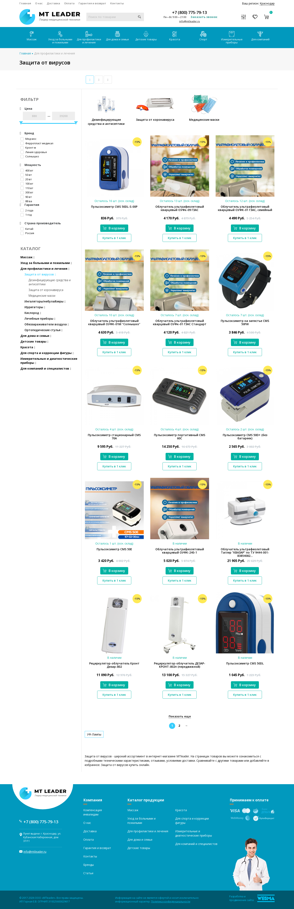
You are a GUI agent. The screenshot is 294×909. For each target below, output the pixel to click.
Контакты (117, 3)
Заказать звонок (203, 17)
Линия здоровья (33, 152)
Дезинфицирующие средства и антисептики (50, 282)
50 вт (26, 175)
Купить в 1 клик (114, 238)
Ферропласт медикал (36, 143)
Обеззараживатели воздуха (46, 324)
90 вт (26, 197)
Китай (26, 229)
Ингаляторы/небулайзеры (45, 301)
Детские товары (146, 36)
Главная (25, 3)
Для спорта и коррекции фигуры (47, 353)
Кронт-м (28, 147)
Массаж (32, 36)
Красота (174, 36)
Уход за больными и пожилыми (60, 37)
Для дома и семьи (117, 36)
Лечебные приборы (39, 318)
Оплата (69, 3)
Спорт (203, 36)
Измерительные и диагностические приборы (48, 361)
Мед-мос (28, 139)
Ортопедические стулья (43, 330)
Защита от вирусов (40, 274)
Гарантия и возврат (92, 3)
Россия (27, 233)
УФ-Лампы (94, 734)
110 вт (26, 188)
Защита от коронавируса (46, 290)
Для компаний (260, 36)
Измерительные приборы (232, 37)
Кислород (32, 313)
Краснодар (267, 3)
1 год (26, 215)
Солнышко (29, 156)
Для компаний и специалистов (45, 368)
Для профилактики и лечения (89, 37)
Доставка (53, 3)
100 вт (26, 183)
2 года (26, 210)
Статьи (88, 873)
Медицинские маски (42, 296)
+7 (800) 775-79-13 (189, 12)
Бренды (88, 865)
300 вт (26, 192)
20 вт (26, 179)
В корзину (114, 228)
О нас (39, 3)
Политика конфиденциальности (170, 901)
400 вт (26, 170)
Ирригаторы (34, 307)
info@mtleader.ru (189, 21)
